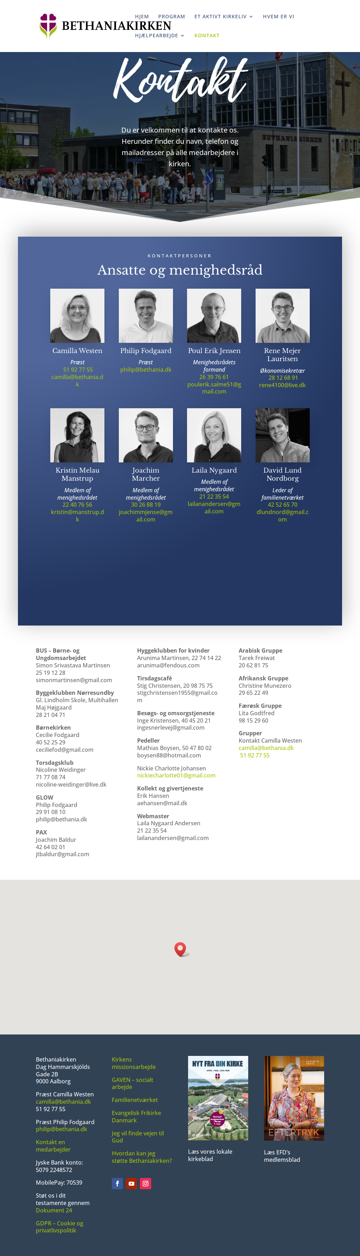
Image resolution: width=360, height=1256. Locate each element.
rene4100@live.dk (282, 388)
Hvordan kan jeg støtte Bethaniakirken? (142, 1157)
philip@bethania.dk (146, 372)
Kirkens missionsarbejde (134, 1063)
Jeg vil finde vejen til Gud (138, 1137)
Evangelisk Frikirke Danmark (136, 1116)
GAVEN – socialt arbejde (132, 1083)
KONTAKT (207, 36)
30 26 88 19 (146, 507)
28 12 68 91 (283, 380)
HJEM (142, 17)
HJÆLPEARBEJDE (156, 36)
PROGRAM (171, 17)
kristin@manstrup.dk (77, 518)
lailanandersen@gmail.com (214, 510)
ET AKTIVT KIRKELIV (220, 17)
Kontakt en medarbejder (53, 1145)
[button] (182, 949)
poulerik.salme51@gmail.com (214, 390)
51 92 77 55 (78, 372)
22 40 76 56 (77, 507)
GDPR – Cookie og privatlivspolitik (59, 1227)
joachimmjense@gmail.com (146, 518)
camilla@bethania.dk (77, 383)
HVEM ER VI (278, 17)
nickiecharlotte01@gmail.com (176, 775)
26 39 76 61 (214, 379)
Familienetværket (135, 1100)
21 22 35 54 (214, 499)
